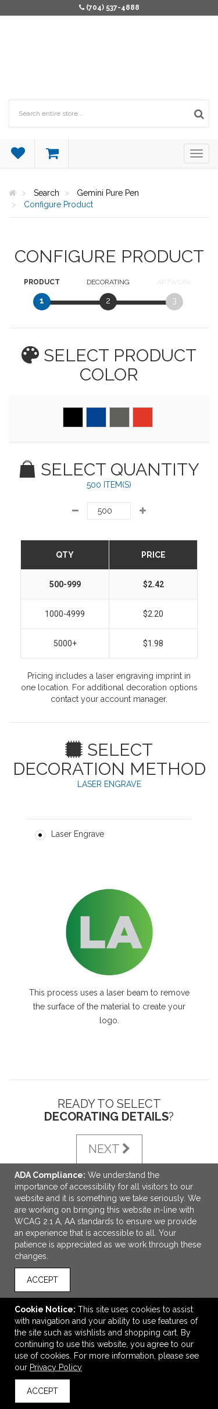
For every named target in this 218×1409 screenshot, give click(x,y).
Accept (42, 1279)
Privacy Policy (56, 1367)
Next (109, 1149)
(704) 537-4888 (113, 7)
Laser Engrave (77, 834)
